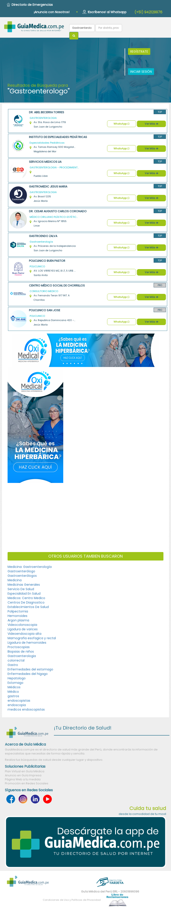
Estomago (15, 682)
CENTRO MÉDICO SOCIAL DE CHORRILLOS (57, 285)
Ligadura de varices (23, 629)
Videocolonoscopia (22, 624)
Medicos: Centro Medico (26, 598)
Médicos (14, 687)
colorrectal (16, 660)
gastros (13, 696)
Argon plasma (18, 620)
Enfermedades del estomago (30, 669)
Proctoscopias (19, 647)
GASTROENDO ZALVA (43, 236)
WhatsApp (122, 124)
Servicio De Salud (21, 589)
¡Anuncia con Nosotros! (51, 12)
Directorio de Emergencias (32, 4)
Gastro (13, 665)
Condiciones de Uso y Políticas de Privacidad (72, 900)
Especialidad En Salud (24, 593)
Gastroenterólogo (21, 571)
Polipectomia (18, 611)
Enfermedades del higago (28, 674)
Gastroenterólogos (22, 575)
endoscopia (17, 705)
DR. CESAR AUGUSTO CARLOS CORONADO (58, 211)
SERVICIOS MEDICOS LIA (45, 162)
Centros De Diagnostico (26, 602)
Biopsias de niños (21, 651)
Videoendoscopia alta (24, 633)
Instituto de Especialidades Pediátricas (58, 137)
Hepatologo (17, 678)
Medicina (15, 580)
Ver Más (151, 124)
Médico (13, 691)
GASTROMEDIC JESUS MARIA (48, 186)
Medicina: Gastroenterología (30, 567)
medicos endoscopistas (26, 709)
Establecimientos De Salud (28, 607)
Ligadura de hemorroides (27, 642)
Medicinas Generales (24, 584)
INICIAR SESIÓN (141, 71)
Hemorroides (17, 616)
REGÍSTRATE (139, 51)
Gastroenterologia (22, 656)
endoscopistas (19, 700)
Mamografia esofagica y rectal (32, 638)
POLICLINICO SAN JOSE (44, 310)
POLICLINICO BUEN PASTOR (47, 261)
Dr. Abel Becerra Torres (46, 112)
